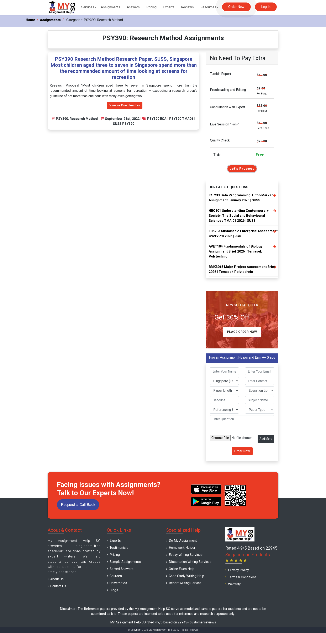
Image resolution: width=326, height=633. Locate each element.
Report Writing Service (185, 583)
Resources (208, 7)
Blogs (114, 590)
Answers (133, 7)
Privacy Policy (238, 570)
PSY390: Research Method (77, 119)
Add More (265, 438)
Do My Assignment (183, 541)
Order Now (236, 7)
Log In (266, 7)
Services (87, 7)
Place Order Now (242, 332)
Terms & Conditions (242, 577)
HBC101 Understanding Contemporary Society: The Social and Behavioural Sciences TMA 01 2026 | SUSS (239, 216)
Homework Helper (182, 548)
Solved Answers (121, 569)
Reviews (187, 7)
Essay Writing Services (186, 555)
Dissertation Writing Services (190, 562)
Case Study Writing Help (186, 576)
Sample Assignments (125, 562)
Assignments (110, 7)
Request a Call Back (78, 504)
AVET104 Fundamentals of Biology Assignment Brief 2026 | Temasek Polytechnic (235, 251)
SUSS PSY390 (123, 124)
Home (30, 20)
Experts (168, 7)
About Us (57, 579)
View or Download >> (124, 105)
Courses (116, 576)
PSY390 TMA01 (181, 119)
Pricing (151, 7)
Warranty (234, 584)
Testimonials (119, 548)
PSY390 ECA (157, 119)
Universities (118, 583)
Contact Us (58, 586)
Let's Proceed (242, 169)
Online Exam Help (181, 569)
